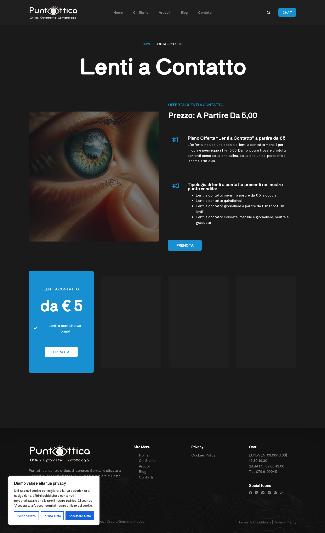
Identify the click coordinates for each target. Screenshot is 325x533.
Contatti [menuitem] (205, 12)
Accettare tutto (80, 516)
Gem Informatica (131, 521)
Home (144, 455)
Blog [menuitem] (184, 12)
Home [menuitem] (118, 12)
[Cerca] (268, 12)
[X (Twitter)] (256, 492)
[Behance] (275, 492)
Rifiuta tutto (52, 516)
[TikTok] (281, 492)
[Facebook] (250, 492)
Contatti (146, 476)
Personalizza (26, 516)
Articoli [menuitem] (164, 12)
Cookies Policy (203, 455)
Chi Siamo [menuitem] (140, 12)
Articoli (144, 465)
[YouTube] (269, 492)
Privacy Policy (285, 522)
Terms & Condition (253, 522)
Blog (142, 471)
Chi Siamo (147, 460)
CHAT (287, 12)
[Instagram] (262, 492)
